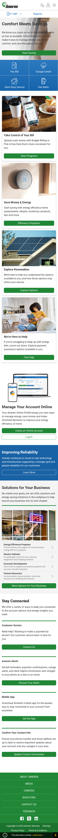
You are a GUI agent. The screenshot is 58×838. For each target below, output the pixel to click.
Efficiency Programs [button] (29, 223)
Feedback (29, 811)
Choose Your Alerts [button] (29, 682)
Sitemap (46, 826)
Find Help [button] (29, 357)
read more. (37, 835)
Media (29, 783)
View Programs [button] (29, 155)
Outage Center (43, 68)
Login (14, 13)
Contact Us (29, 804)
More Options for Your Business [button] (29, 585)
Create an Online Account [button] (29, 430)
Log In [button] (29, 437)
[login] (49, 5)
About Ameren (29, 776)
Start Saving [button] (29, 52)
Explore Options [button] (29, 290)
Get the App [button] (29, 718)
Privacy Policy (17, 830)
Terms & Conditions (37, 830)
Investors (29, 797)
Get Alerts (43, 83)
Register (39, 14)
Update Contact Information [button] (29, 754)
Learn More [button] (29, 472)
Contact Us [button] (29, 647)
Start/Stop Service (14, 83)
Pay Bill (14, 68)
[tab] (49, 5)
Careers (29, 790)
